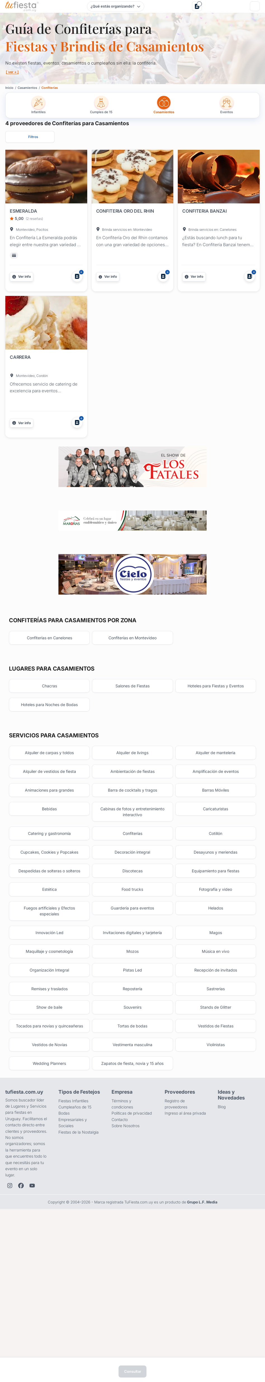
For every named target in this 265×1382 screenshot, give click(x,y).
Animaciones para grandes (49, 906)
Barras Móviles (215, 906)
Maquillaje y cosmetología (49, 1081)
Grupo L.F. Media (202, 1350)
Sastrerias (215, 1122)
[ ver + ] (13, 71)
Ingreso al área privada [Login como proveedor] (185, 1261)
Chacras (49, 794)
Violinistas (215, 1190)
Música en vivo (215, 1081)
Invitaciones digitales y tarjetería (132, 1061)
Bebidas (49, 926)
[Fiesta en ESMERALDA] (46, 178)
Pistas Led (132, 1102)
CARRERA (20, 357)
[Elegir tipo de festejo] (115, 6)
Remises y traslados (49, 1122)
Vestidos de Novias (49, 1190)
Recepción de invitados (215, 1102)
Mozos (132, 1081)
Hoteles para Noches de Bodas (49, 815)
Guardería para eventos (132, 1034)
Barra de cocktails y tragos (132, 906)
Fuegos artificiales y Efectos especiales (49, 1037)
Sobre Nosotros (125, 1274)
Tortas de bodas (132, 1163)
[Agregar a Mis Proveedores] (77, 276)
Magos (215, 1061)
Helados (215, 1034)
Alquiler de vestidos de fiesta (49, 885)
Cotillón (215, 953)
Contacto (120, 1267)
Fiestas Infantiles (73, 1248)
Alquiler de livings (132, 865)
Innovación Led (49, 1061)
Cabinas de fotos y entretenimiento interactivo (132, 929)
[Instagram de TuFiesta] (9, 1333)
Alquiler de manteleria (215, 865)
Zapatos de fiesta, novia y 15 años (132, 1210)
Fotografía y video (215, 1014)
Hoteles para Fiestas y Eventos (215, 794)
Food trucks (132, 1014)
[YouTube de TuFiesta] (32, 1333)
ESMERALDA (23, 211)
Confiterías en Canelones (49, 744)
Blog (222, 1254)
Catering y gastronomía (49, 953)
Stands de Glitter (215, 1143)
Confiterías (132, 953)
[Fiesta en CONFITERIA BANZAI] (219, 178)
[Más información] (21, 276)
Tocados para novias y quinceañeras (49, 1166)
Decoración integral (132, 973)
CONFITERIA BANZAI (204, 211)
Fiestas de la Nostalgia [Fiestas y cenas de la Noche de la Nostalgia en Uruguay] (78, 1280)
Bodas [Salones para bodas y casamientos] (64, 1261)
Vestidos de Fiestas (215, 1163)
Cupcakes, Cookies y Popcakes (49, 973)
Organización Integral (49, 1102)
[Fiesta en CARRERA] (46, 324)
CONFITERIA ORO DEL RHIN (125, 211)
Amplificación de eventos (216, 885)
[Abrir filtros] (30, 137)
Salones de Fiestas (132, 794)
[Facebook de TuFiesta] (20, 1333)
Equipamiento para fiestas (215, 994)
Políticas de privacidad (132, 1261)
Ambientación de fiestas (132, 885)
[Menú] (255, 6)
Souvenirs (132, 1143)
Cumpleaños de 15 (74, 1255)
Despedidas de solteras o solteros (49, 994)
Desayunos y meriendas (215, 973)
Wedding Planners (49, 1210)
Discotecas (132, 994)
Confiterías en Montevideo (132, 744)
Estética (49, 1014)
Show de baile (49, 1143)
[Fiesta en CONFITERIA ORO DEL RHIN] (133, 178)
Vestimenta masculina (132, 1190)
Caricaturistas (215, 926)
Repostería (132, 1122)
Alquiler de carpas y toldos (49, 865)
